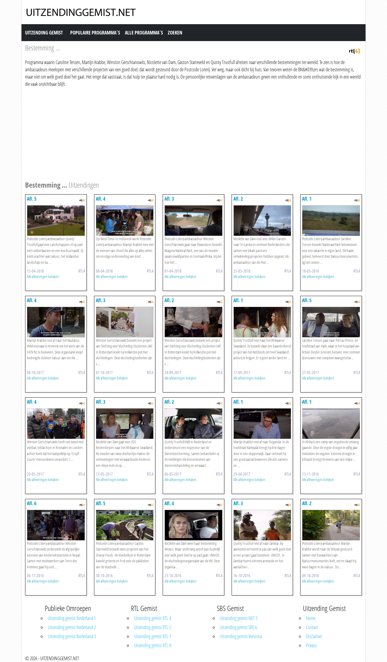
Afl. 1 (307, 198)
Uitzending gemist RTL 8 (152, 645)
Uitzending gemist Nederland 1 (72, 618)
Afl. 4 (101, 198)
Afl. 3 (169, 198)
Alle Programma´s (144, 32)
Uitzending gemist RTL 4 (152, 618)
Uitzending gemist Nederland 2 (72, 627)
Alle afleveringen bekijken (43, 276)
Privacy (311, 645)
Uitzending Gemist (44, 32)
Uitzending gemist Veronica (241, 636)
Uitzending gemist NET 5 (239, 618)
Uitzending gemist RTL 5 (152, 627)
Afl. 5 (32, 198)
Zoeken (175, 32)
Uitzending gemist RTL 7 (152, 636)
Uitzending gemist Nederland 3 (72, 636)
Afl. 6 (32, 503)
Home (310, 618)
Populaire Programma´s (95, 32)
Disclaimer (314, 636)
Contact (312, 627)
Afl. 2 (238, 198)
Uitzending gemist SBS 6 (238, 627)
